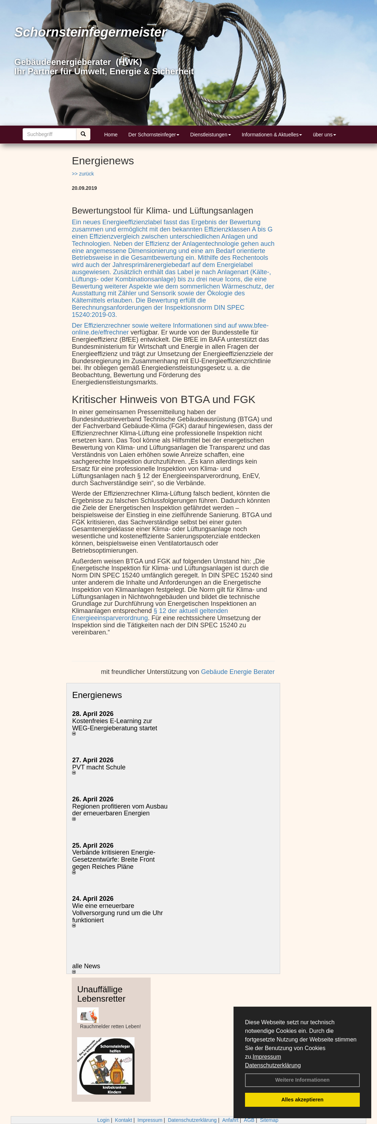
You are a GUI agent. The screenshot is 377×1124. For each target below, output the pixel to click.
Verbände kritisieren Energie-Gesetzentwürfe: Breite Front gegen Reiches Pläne (113, 859)
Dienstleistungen (210, 134)
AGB (249, 1120)
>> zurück (83, 174)
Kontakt (123, 1120)
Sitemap (269, 1120)
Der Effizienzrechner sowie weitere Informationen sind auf (155, 325)
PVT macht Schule (99, 767)
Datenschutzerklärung (273, 1065)
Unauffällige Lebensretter (101, 993)
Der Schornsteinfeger (153, 134)
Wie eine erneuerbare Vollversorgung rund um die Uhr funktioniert (117, 913)
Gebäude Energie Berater (238, 671)
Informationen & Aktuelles (272, 134)
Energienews (97, 695)
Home (111, 134)
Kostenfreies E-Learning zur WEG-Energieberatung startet (114, 724)
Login (103, 1120)
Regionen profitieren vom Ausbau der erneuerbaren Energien (120, 810)
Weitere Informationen (302, 1080)
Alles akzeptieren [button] (302, 1099)
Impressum (267, 1057)
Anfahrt (230, 1120)
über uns (324, 134)
